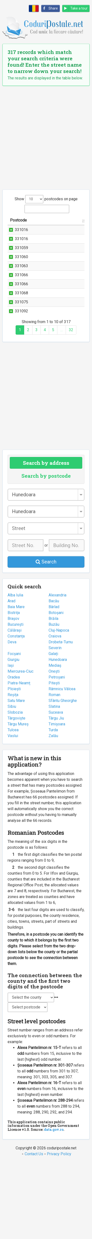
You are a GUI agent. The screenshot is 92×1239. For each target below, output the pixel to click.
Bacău (54, 677)
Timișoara (57, 800)
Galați (53, 730)
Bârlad (54, 683)
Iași (11, 741)
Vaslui (13, 812)
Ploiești (14, 765)
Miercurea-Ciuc (20, 747)
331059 (21, 265)
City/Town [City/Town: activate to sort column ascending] (72, 226)
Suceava (56, 788)
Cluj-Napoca (59, 706)
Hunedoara (58, 735)
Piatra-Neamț (19, 759)
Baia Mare (16, 683)
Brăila (53, 694)
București (15, 700)
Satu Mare (16, 776)
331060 (21, 286)
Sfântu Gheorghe (63, 776)
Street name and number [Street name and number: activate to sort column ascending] (43, 223)
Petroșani (57, 753)
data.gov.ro (53, 1205)
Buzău (54, 700)
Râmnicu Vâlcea (62, 765)
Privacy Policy (59, 1230)
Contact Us (34, 1230)
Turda (53, 806)
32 (71, 406)
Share (49, 8)
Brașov (13, 694)
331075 (21, 366)
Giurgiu (13, 735)
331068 (21, 351)
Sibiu (12, 782)
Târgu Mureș (18, 800)
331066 (21, 316)
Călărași (14, 706)
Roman (54, 771)
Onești (54, 747)
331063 (21, 301)
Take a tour (75, 8)
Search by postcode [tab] (46, 552)
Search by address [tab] (46, 539)
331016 (21, 235)
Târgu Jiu (56, 794)
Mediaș (55, 741)
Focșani (14, 730)
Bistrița (14, 689)
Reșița (13, 771)
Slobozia (15, 788)
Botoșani (56, 689)
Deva (12, 718)
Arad (11, 677)
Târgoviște (16, 794)
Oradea (14, 753)
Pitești (54, 759)
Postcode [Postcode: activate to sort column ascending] (18, 226)
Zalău (53, 812)
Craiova (55, 712)
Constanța (16, 712)
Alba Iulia (15, 671)
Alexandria (57, 671)
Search (46, 638)
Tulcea (13, 806)
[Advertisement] (46, 138)
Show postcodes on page (46, 199)
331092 (21, 381)
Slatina (54, 782)
